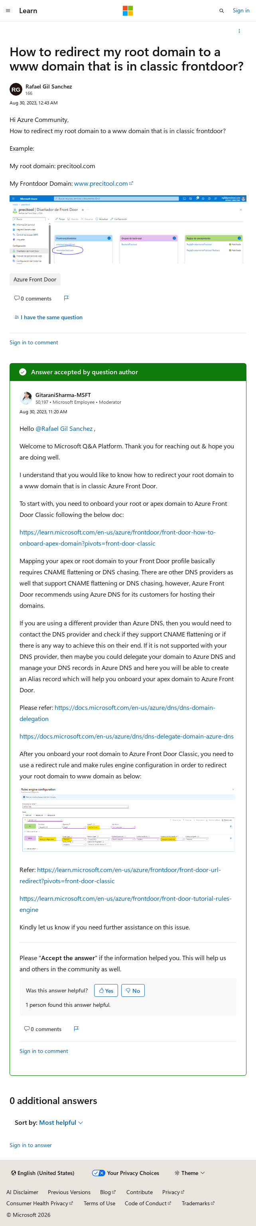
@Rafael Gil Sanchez (64, 428)
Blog (105, 1192)
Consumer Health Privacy (37, 1203)
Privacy (171, 1192)
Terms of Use (99, 1203)
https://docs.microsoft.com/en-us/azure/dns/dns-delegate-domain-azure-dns (127, 736)
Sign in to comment (34, 342)
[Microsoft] (128, 11)
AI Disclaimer (22, 1192)
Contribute (139, 1192)
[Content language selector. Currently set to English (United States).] (42, 1173)
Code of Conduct (146, 1203)
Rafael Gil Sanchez (49, 86)
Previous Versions (69, 1192)
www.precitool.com (101, 183)
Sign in (241, 10)
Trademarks (196, 1203)
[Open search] (222, 11)
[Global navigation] (8, 11)
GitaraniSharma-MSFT (63, 395)
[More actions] (239, 31)
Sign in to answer (31, 1145)
